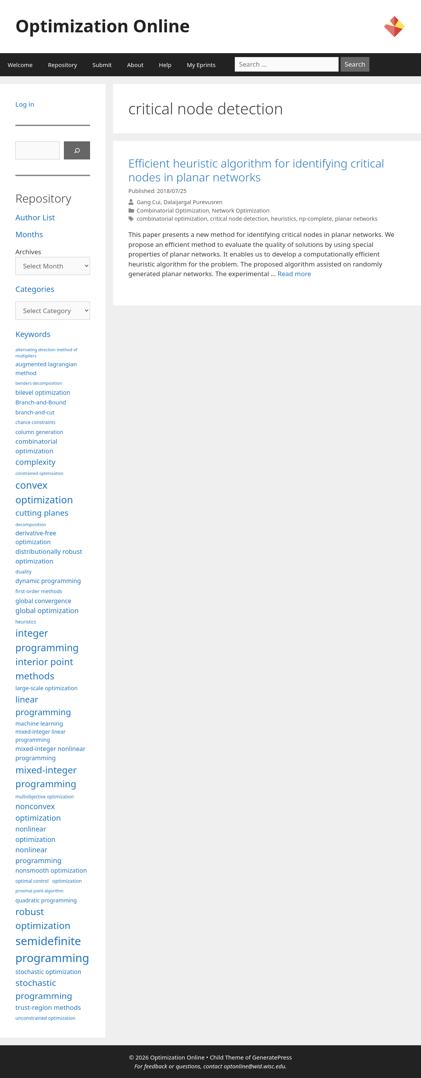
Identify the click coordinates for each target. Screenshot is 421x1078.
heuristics (283, 218)
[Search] (77, 150)
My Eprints (201, 65)
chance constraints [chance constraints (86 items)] (35, 422)
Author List (35, 217)
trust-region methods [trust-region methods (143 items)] (48, 1007)
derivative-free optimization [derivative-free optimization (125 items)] (35, 537)
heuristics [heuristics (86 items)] (25, 622)
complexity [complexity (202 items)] (35, 461)
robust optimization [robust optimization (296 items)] (42, 918)
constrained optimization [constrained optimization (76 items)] (39, 473)
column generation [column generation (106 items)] (39, 432)
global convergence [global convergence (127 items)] (43, 601)
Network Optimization (241, 210)
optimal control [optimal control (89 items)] (31, 881)
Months (29, 234)
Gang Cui (148, 202)
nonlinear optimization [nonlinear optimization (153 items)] (35, 834)
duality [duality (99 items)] (23, 571)
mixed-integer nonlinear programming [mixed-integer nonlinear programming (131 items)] (50, 753)
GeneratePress (272, 1057)
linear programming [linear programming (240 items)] (43, 705)
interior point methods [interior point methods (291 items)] (44, 668)
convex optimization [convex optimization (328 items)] (44, 492)
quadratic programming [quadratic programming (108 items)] (46, 900)
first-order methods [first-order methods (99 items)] (38, 591)
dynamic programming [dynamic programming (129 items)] (48, 581)
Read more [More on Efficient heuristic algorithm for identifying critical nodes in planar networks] (294, 273)
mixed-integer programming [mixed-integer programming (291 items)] (46, 776)
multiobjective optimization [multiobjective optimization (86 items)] (44, 796)
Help (165, 65)
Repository (62, 65)
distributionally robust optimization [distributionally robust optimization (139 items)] (48, 556)
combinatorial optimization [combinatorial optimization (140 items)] (36, 446)
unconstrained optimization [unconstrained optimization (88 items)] (45, 1018)
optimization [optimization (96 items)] (67, 880)
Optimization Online (102, 25)
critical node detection (239, 218)
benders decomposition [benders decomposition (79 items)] (38, 383)
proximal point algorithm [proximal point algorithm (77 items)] (39, 891)
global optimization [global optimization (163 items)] (47, 610)
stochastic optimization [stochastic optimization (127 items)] (48, 971)
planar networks (356, 218)
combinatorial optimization (172, 218)
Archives (28, 251)
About (135, 65)
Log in (24, 104)
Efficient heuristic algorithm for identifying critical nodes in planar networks (256, 170)
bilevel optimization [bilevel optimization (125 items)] (42, 392)
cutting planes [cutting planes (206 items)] (41, 512)
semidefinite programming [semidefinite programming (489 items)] (52, 949)
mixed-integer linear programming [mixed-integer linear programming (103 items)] (40, 735)
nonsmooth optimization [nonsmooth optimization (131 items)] (51, 870)
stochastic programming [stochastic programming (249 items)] (43, 989)
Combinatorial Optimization (173, 210)
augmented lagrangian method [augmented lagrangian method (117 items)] (46, 368)
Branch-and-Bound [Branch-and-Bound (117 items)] (40, 402)
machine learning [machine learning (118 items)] (39, 723)
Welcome (20, 65)
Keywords (32, 334)
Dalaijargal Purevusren (193, 202)
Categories (34, 289)
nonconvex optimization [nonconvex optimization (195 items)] (38, 812)
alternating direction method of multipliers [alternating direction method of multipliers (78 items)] (46, 353)
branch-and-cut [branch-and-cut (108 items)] (35, 412)
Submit (102, 65)
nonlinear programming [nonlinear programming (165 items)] (38, 855)
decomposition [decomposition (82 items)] (30, 524)
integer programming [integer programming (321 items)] (47, 640)
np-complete (315, 218)
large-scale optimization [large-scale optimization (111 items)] (46, 688)
